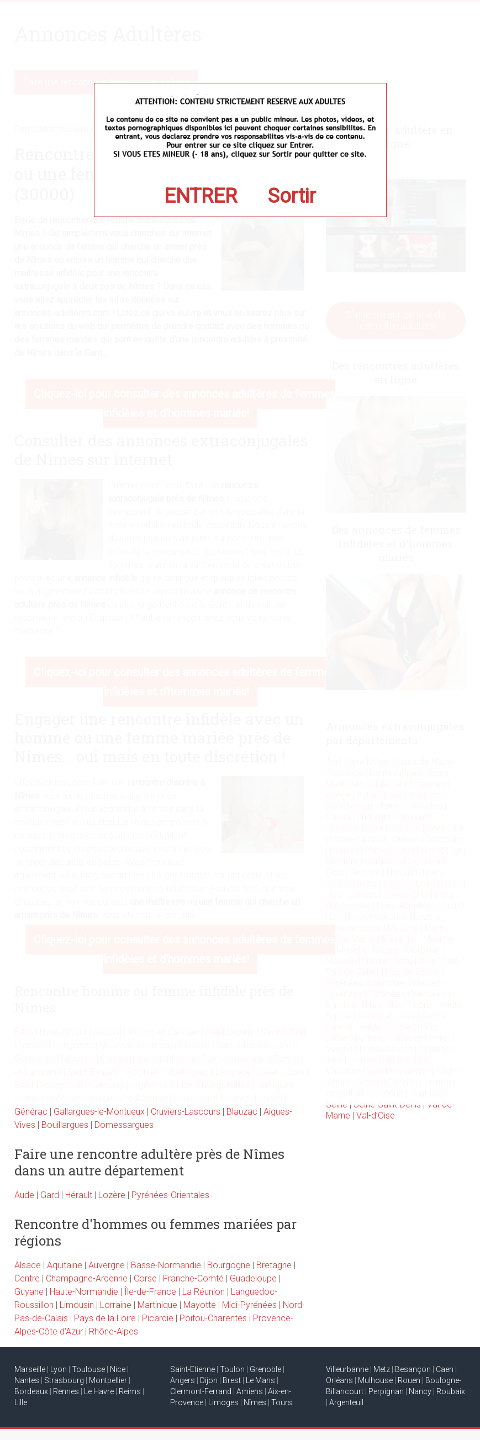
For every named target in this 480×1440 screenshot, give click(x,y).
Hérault (78, 1195)
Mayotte (199, 1305)
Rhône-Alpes (113, 1331)
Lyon (58, 1369)
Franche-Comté (193, 1278)
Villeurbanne (347, 1369)
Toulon (232, 1369)
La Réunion (203, 1291)
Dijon (209, 1380)
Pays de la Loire (105, 1318)
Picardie (157, 1318)
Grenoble (265, 1369)
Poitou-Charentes (213, 1318)
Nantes (26, 1380)
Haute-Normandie (84, 1291)
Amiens (249, 1391)
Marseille (29, 1369)
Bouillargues (64, 1125)
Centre (27, 1278)
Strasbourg (64, 1380)
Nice (117, 1369)
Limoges (223, 1402)
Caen (444, 1369)
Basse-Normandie (166, 1265)
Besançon (413, 1369)
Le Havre (99, 1391)
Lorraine (115, 1305)
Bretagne (274, 1265)
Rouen (409, 1380)
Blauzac (241, 1111)
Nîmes (255, 1402)
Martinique (157, 1305)
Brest (232, 1380)
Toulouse (88, 1369)
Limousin (77, 1305)
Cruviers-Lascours (185, 1111)
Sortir (292, 196)
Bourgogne (228, 1265)
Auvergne (106, 1265)
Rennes (66, 1391)
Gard (49, 1195)
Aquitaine (64, 1265)
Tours (281, 1402)
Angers (182, 1380)
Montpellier (108, 1380)
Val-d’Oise (375, 1115)
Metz (381, 1369)
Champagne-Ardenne (87, 1278)
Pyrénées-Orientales (170, 1195)
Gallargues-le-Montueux (99, 1111)
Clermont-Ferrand (200, 1391)
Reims (130, 1391)
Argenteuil (346, 1402)
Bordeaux (31, 1391)
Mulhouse (375, 1380)
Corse (145, 1278)
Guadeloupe (253, 1278)
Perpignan (386, 1391)
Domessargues (124, 1125)
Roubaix (450, 1391)
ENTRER (200, 196)
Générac (31, 1111)
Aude (24, 1195)
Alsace (27, 1265)
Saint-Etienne (192, 1369)
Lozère (111, 1195)
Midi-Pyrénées (249, 1305)
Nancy (420, 1391)
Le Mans (260, 1380)
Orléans (339, 1380)
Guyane (29, 1291)
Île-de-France (150, 1291)
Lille (20, 1402)
